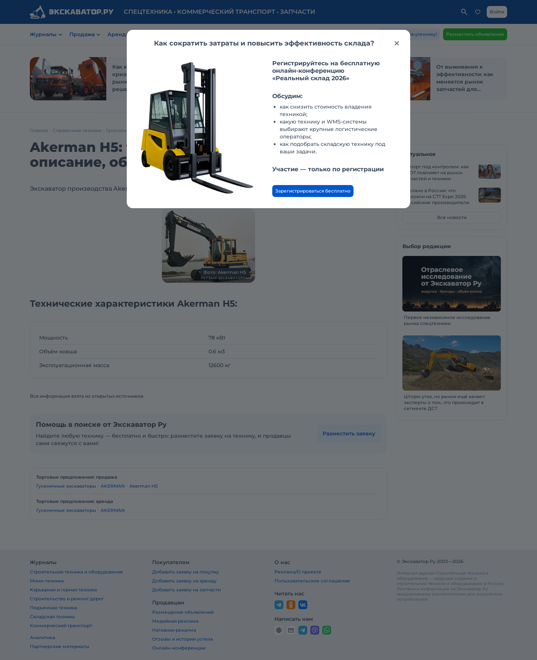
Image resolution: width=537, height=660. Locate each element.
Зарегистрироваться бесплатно (313, 191)
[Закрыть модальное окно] (396, 43)
